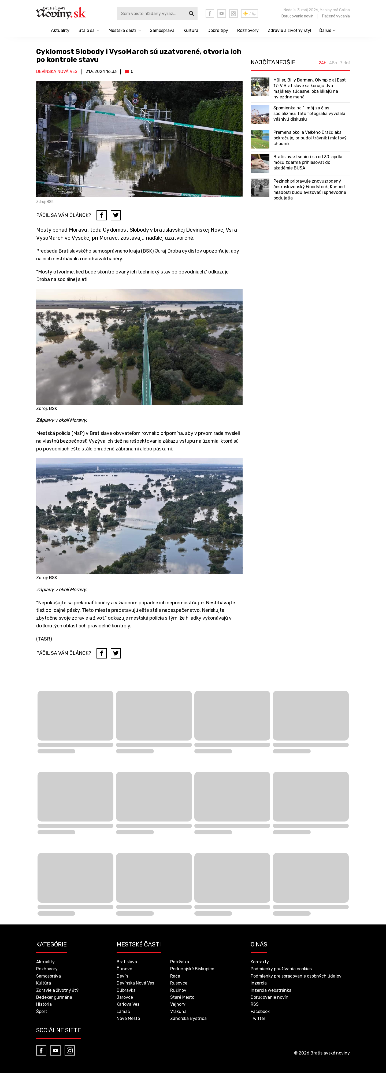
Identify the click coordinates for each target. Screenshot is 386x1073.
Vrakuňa (178, 1011)
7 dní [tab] (345, 63)
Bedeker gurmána (54, 997)
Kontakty (260, 961)
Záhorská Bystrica (188, 1018)
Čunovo (124, 968)
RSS (255, 1004)
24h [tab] (322, 63)
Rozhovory (248, 30)
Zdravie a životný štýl (289, 30)
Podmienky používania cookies (281, 968)
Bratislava (127, 961)
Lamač (123, 1011)
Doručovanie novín (297, 16)
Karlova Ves (128, 1004)
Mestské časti (122, 30)
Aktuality (60, 30)
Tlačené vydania (335, 16)
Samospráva (162, 30)
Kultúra (191, 30)
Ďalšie (325, 30)
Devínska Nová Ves (56, 71)
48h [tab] (333, 63)
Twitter (258, 1018)
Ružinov (178, 990)
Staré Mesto (182, 997)
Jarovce (125, 997)
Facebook (260, 1011)
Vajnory (177, 1004)
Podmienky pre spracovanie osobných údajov (296, 976)
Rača (175, 976)
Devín (122, 976)
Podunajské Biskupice (192, 968)
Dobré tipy (217, 30)
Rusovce (178, 983)
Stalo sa (87, 30)
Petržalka (179, 961)
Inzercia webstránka (271, 990)
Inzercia (259, 983)
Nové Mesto (128, 1018)
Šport (41, 1011)
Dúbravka (126, 990)
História (44, 1004)
